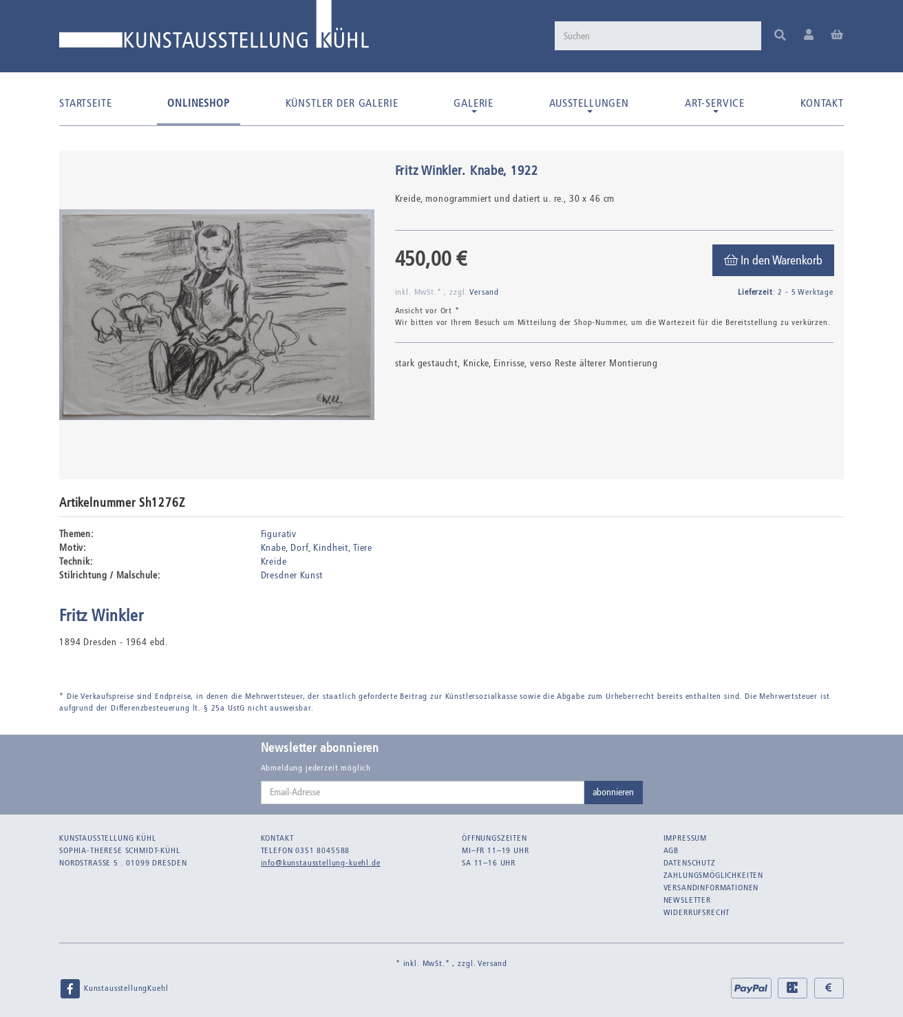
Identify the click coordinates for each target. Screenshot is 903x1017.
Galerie (473, 104)
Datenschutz (689, 863)
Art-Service (715, 104)
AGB (671, 850)
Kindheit (330, 548)
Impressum (685, 838)
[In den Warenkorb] (773, 260)
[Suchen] (658, 35)
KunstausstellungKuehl (113, 989)
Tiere (362, 548)
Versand (484, 292)
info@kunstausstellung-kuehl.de (321, 863)
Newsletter (687, 900)
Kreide (274, 561)
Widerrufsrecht (696, 912)
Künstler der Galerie (342, 102)
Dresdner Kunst (292, 575)
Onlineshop (198, 102)
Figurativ (279, 534)
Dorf (299, 548)
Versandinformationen (711, 887)
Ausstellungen (589, 104)
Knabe (273, 548)
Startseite (85, 102)
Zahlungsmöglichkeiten (713, 875)
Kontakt (822, 102)
